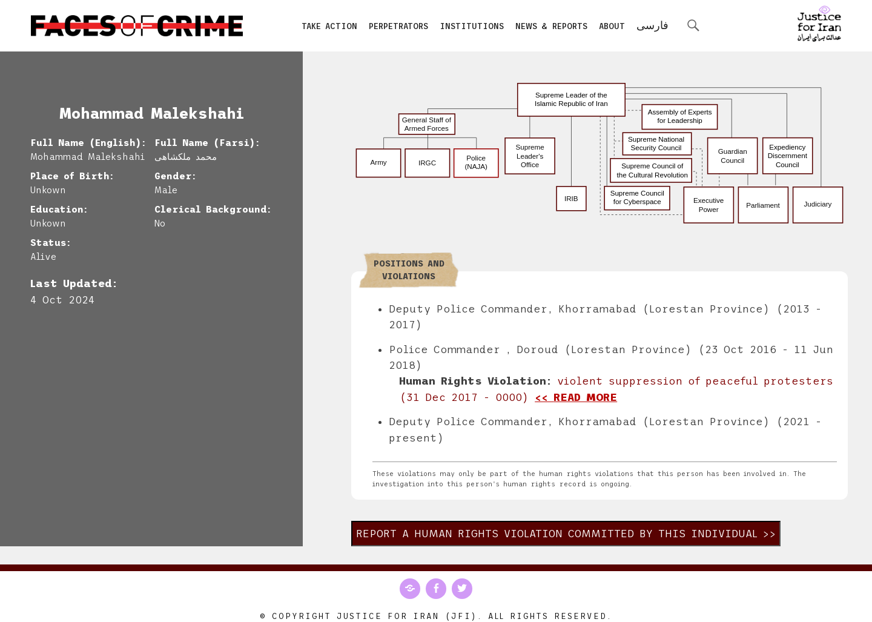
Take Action (329, 26)
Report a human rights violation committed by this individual (557, 534)
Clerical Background (210, 209)
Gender (173, 176)
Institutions (472, 26)
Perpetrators (398, 26)
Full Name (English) (86, 142)
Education (57, 209)
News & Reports (551, 26)
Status (48, 242)
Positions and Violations (409, 270)
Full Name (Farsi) (205, 142)
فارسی (652, 25)
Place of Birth (70, 176)
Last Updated (71, 283)
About (612, 26)
